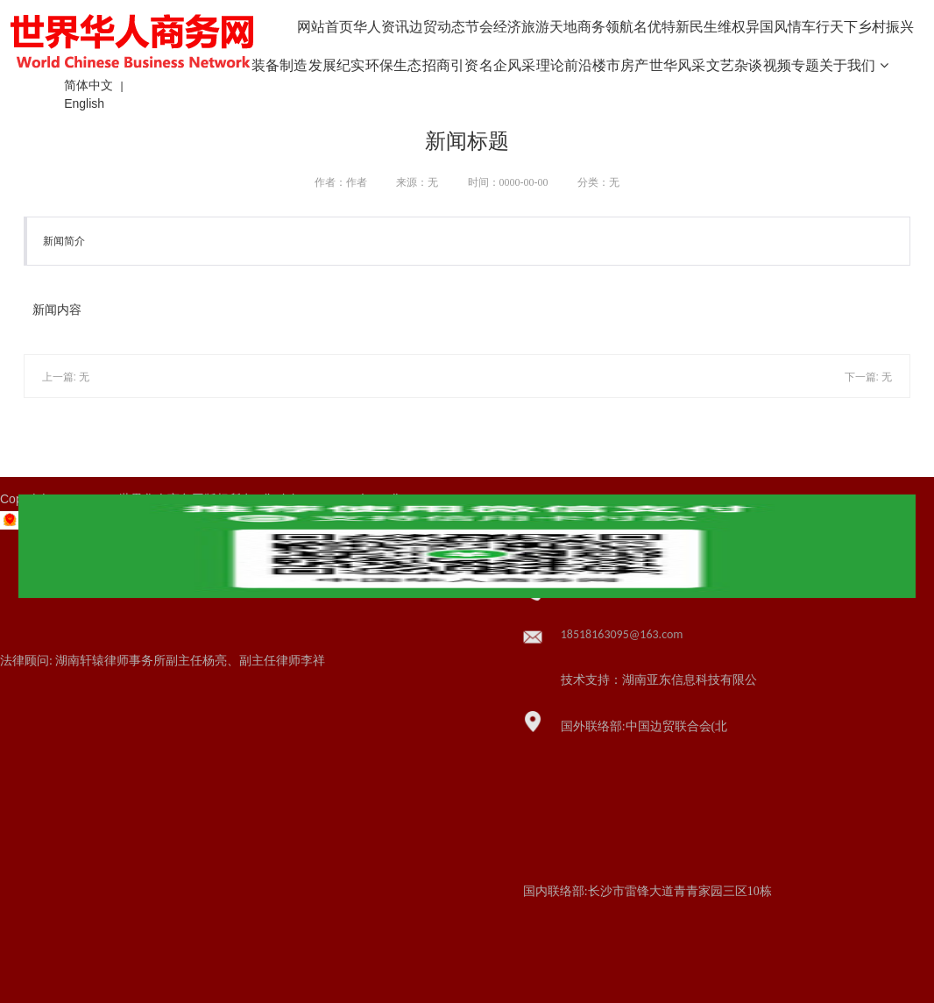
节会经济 (493, 26)
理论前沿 (564, 65)
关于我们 (853, 65)
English (84, 103)
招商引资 (450, 65)
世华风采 (677, 65)
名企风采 (507, 65)
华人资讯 (381, 26)
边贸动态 (437, 26)
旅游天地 (549, 26)
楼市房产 (620, 65)
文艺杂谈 (734, 65)
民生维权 (718, 26)
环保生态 (393, 65)
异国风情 (774, 26)
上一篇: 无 (66, 377)
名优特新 (661, 26)
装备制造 (279, 65)
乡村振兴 (886, 26)
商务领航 (605, 26)
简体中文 (88, 85)
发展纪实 (336, 65)
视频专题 (791, 65)
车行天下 (830, 26)
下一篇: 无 (869, 377)
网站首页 (325, 26)
